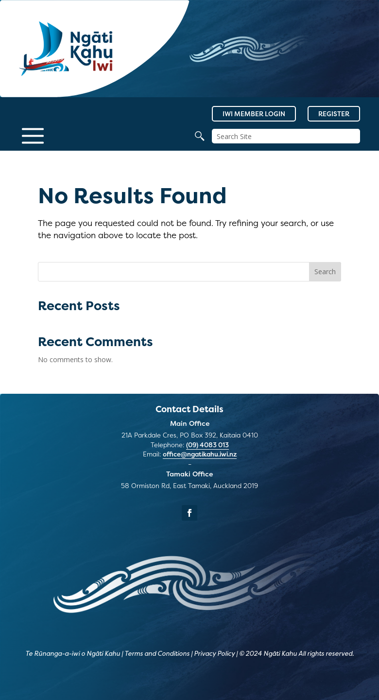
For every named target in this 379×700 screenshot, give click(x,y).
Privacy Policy (214, 653)
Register (333, 113)
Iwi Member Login (254, 113)
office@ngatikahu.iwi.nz (200, 454)
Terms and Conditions (157, 653)
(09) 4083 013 (207, 444)
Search (325, 271)
